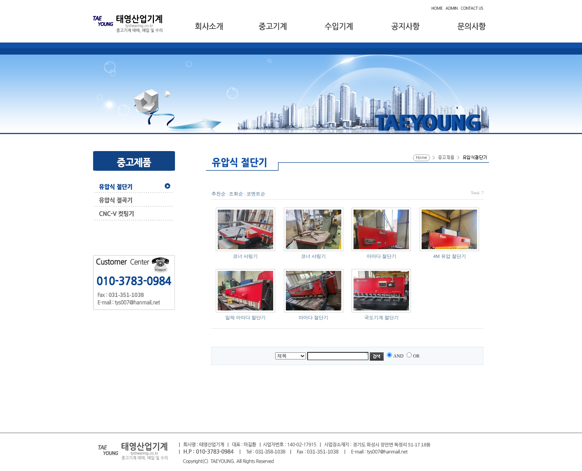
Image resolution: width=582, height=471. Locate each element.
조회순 (236, 194)
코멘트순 (255, 194)
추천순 (218, 194)
